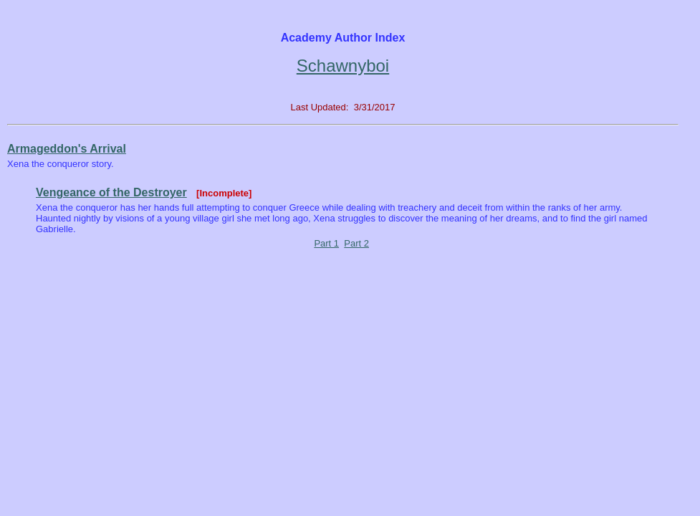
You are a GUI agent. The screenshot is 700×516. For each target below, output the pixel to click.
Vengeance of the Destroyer (111, 192)
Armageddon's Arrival (66, 149)
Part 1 (326, 243)
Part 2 (356, 243)
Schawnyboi (343, 65)
